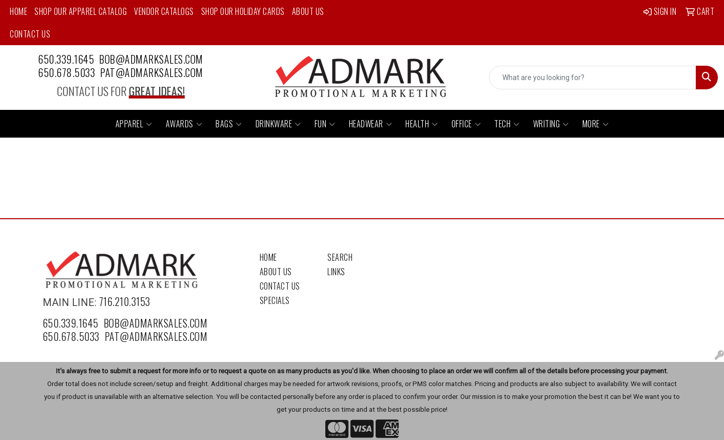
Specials (275, 300)
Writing (551, 124)
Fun (325, 124)
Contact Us (30, 34)
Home (18, 11)
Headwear (371, 124)
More (595, 124)
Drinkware (278, 124)
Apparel (133, 124)
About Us (308, 11)
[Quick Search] (592, 77)
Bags (229, 124)
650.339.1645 (66, 59)
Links (336, 271)
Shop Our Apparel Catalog (80, 11)
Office (466, 124)
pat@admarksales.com (151, 72)
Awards (184, 124)
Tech (507, 124)
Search (340, 257)
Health (421, 124)
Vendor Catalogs (164, 11)
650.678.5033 (66, 72)
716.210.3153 (124, 301)
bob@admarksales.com (151, 59)
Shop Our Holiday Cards (243, 11)
